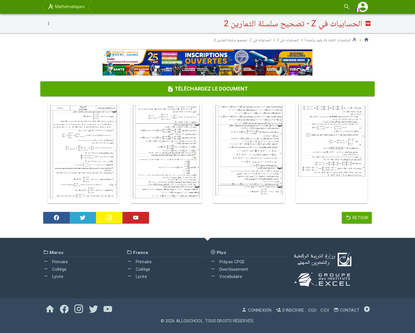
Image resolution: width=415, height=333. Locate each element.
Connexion (256, 310)
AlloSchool (189, 320)
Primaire (55, 261)
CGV (324, 310)
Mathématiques (66, 6)
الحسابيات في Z (281, 39)
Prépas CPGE (227, 261)
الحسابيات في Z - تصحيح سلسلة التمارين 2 (231, 39)
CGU (312, 310)
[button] (363, 7)
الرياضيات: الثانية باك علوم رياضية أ (328, 39)
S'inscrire (290, 310)
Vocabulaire (226, 276)
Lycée (53, 276)
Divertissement (229, 269)
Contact (346, 310)
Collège (55, 269)
